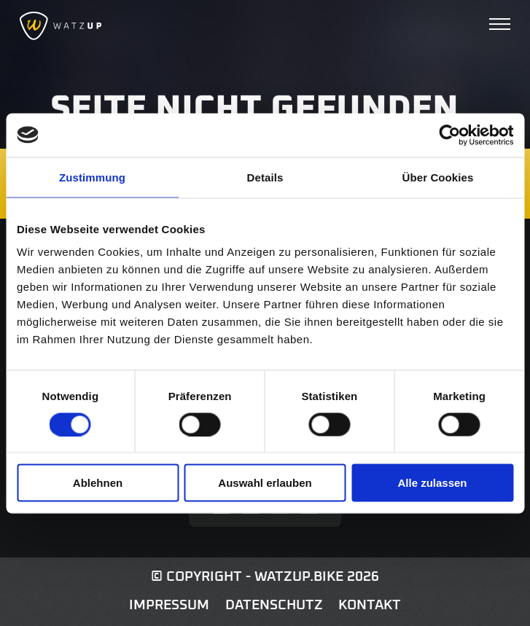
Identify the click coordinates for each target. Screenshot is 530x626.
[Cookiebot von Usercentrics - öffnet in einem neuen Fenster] (449, 135)
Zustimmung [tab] (92, 177)
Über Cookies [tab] (438, 177)
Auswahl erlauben (264, 483)
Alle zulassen (432, 483)
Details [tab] (265, 177)
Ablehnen (97, 483)
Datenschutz (274, 605)
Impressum (169, 605)
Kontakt (369, 605)
